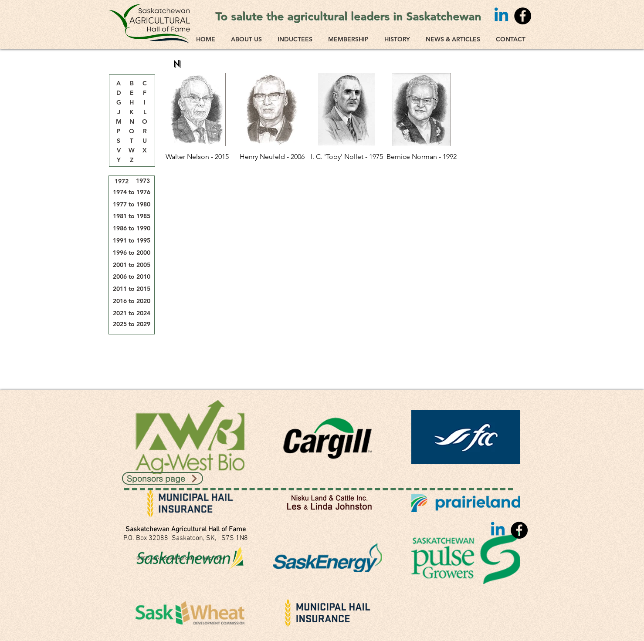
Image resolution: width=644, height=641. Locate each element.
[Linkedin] (501, 15)
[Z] (131, 160)
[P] (118, 131)
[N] (131, 122)
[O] (144, 122)
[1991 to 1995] (131, 240)
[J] (118, 112)
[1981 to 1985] (131, 216)
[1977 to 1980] (131, 204)
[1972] (121, 181)
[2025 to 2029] (131, 324)
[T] (131, 141)
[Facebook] (522, 15)
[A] (118, 83)
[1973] (143, 180)
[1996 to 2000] (131, 252)
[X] (144, 150)
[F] (144, 93)
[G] (118, 103)
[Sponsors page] (162, 478)
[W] (131, 150)
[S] (118, 141)
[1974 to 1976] (131, 192)
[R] (144, 131)
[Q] (131, 131)
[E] (131, 93)
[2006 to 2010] (131, 276)
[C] (144, 83)
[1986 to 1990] (131, 228)
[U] (144, 141)
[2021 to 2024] (131, 313)
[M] (118, 122)
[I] (144, 103)
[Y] (118, 160)
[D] (118, 93)
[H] (131, 103)
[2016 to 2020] (131, 301)
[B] (131, 83)
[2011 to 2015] (131, 288)
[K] (131, 112)
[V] (118, 150)
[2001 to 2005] (131, 265)
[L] (144, 112)
